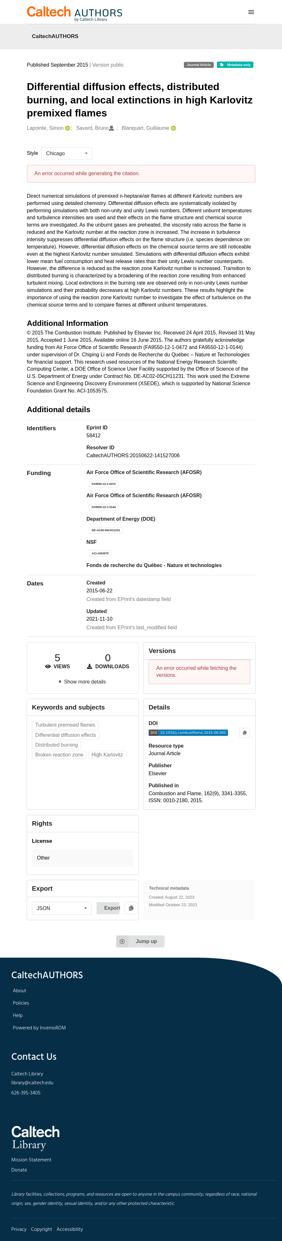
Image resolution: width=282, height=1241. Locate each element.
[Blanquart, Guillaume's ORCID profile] (172, 128)
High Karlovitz (107, 754)
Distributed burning (56, 745)
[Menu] (251, 12)
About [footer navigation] (19, 991)
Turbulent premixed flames (65, 725)
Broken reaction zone (59, 754)
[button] (83, 858)
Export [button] (111, 908)
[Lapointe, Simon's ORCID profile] (67, 128)
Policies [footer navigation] (21, 1003)
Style (32, 153)
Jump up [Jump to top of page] (136, 941)
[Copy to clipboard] (244, 733)
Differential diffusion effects (65, 735)
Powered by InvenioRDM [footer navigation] (39, 1028)
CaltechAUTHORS (55, 36)
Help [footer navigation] (18, 1016)
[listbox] (66, 153)
